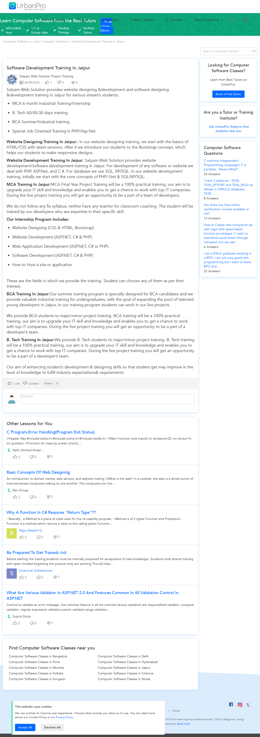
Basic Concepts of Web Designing (38, 472)
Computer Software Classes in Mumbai (36, 668)
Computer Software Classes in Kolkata (36, 673)
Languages (109, 19)
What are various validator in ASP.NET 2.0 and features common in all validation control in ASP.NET (93, 595)
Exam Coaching (207, 19)
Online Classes (53, 19)
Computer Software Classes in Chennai (125, 673)
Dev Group (20, 490)
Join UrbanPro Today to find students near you (228, 129)
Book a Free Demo (228, 94)
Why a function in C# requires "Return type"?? (51, 512)
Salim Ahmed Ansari (26, 450)
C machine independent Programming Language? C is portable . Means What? (225, 165)
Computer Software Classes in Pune (34, 662)
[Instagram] (240, 706)
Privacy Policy (64, 717)
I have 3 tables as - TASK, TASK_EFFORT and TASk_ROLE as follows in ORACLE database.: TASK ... (228, 187)
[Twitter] (248, 706)
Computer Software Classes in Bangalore (38, 656)
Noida (176, 711)
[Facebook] (231, 706)
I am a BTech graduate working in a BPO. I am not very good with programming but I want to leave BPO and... (228, 260)
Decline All (52, 727)
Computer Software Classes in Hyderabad (128, 662)
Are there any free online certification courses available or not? (226, 209)
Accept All (25, 727)
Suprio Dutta (21, 616)
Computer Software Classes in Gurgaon (37, 679)
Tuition (82, 19)
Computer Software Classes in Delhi (123, 656)
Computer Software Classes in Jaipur (124, 668)
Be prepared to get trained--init (36, 553)
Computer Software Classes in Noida (124, 679)
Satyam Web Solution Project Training (46, 76)
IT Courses (174, 19)
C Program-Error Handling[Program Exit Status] (51, 432)
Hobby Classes (141, 19)
